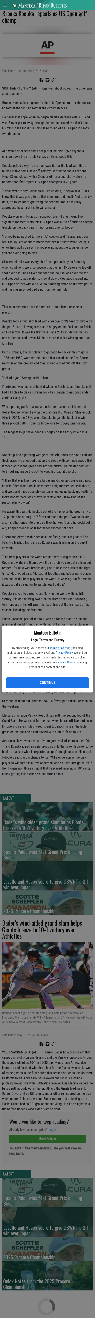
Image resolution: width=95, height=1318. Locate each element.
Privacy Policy (64, 652)
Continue (47, 683)
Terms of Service (60, 648)
